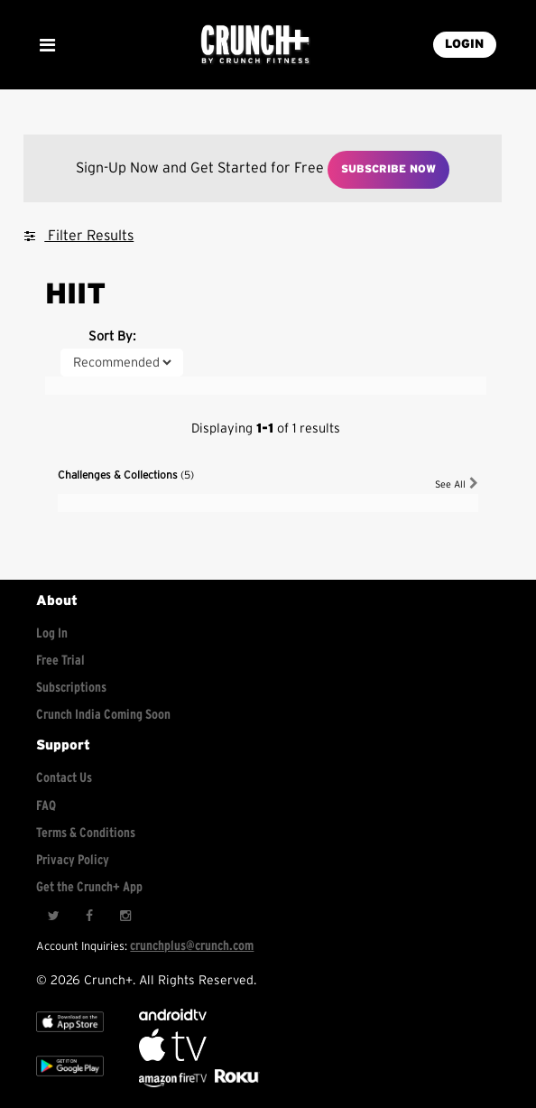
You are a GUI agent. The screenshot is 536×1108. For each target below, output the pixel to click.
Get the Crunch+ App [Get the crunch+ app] (89, 887)
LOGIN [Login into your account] (464, 44)
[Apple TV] (70, 1036)
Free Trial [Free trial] (60, 660)
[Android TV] (173, 1016)
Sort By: (111, 336)
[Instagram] (125, 915)
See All (456, 483)
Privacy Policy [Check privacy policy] (72, 860)
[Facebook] (89, 915)
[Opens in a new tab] (174, 1083)
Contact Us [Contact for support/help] (64, 778)
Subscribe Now (388, 168)
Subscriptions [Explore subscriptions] (71, 687)
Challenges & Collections (126, 475)
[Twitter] (53, 915)
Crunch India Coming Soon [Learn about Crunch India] (103, 715)
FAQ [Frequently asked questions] (46, 806)
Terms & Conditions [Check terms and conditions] (85, 833)
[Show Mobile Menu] (47, 45)
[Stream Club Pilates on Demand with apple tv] (234, 1083)
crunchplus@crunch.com (192, 946)
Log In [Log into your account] (52, 633)
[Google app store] (70, 1080)
